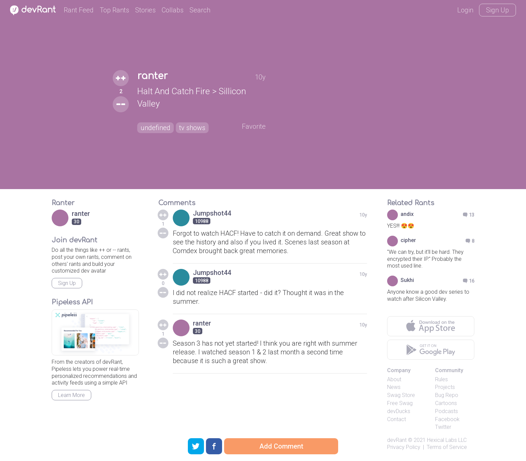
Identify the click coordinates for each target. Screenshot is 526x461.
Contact (396, 419)
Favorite (254, 126)
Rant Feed (79, 10)
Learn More (71, 395)
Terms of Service (447, 447)
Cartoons (446, 403)
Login (465, 10)
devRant (397, 440)
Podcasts (446, 411)
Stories (145, 10)
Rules (441, 379)
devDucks (398, 411)
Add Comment (281, 446)
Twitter (443, 427)
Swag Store (401, 395)
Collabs (172, 10)
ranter (152, 76)
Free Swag (400, 403)
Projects (445, 387)
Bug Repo (446, 395)
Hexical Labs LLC (447, 440)
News (394, 387)
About (394, 379)
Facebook (447, 419)
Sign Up (497, 10)
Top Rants (114, 10)
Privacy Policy (403, 447)
